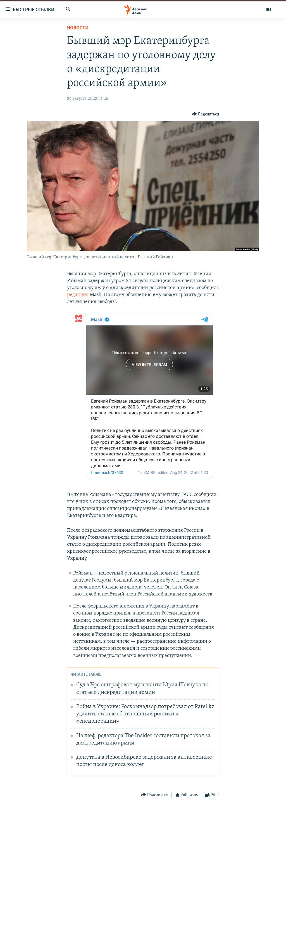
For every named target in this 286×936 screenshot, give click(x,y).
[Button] (205, 114)
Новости (78, 28)
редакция (78, 294)
